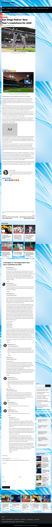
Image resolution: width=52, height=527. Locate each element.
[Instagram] (1, 18)
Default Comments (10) (6, 458)
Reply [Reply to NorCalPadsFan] (8, 281)
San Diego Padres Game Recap (18, 232)
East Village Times (8, 3)
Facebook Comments (14, 458)
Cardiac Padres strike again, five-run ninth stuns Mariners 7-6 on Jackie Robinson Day (18, 237)
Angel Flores (8, 239)
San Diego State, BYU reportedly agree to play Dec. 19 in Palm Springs (45, 459)
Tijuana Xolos (33, 8)
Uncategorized (44, 462)
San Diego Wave (27, 8)
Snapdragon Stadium (45, 501)
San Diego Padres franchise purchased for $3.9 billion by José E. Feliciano (6, 237)
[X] (5, 71)
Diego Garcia (8, 256)
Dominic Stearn (11, 25)
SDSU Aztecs (15, 8)
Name (3, 477)
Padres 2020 (9, 211)
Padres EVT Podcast (5, 11)
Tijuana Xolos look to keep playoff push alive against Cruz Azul (43, 390)
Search (37, 383)
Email (20, 477)
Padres (5, 211)
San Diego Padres (9, 8)
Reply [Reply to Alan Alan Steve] (8, 342)
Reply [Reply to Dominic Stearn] (9, 355)
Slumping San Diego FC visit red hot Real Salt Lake (43, 393)
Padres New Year (17, 211)
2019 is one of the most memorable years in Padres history (10, 217)
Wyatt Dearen (20, 239)
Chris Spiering (20, 254)
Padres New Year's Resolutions (26, 211)
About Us (3, 8)
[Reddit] (11, 71)
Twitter (37, 490)
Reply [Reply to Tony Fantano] (8, 291)
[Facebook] (3, 71)
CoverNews (29, 525)
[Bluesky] (1, 22)
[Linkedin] (7, 71)
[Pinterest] (9, 71)
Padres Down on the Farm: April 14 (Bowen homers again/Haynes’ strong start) (6, 254)
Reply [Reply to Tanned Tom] (8, 375)
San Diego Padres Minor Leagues (43, 8)
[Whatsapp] (13, 71)
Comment (4, 463)
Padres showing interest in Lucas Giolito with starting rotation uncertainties (29, 237)
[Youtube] (1, 20)
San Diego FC (21, 8)
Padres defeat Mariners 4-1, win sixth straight (18, 253)
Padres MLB (13, 211)
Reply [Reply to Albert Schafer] (8, 400)
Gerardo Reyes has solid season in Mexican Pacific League (26, 217)
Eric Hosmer (8, 156)
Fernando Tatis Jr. (16, 156)
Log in (3, 516)
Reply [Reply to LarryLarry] (11, 451)
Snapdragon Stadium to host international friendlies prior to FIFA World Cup (43, 406)
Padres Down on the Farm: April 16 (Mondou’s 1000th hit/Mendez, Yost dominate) (43, 397)
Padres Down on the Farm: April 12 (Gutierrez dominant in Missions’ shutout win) (29, 254)
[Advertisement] (18, 61)
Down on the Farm (44, 474)
